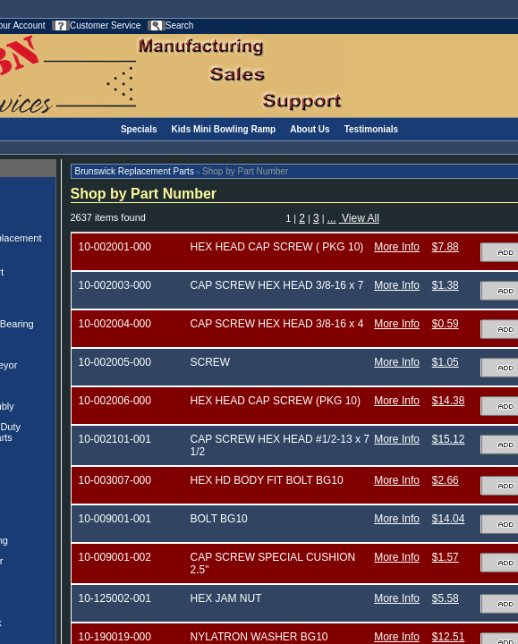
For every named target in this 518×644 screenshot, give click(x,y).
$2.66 (445, 480)
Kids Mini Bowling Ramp (224, 129)
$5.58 (445, 598)
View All (359, 218)
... (331, 218)
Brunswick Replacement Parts (134, 171)
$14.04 (448, 519)
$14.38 (448, 400)
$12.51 (448, 637)
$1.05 (445, 362)
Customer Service (105, 25)
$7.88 (445, 247)
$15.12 (448, 439)
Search (180, 25)
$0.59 (445, 324)
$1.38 (445, 285)
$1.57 (445, 557)
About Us (309, 129)
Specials (139, 129)
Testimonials (371, 129)
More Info (397, 247)
